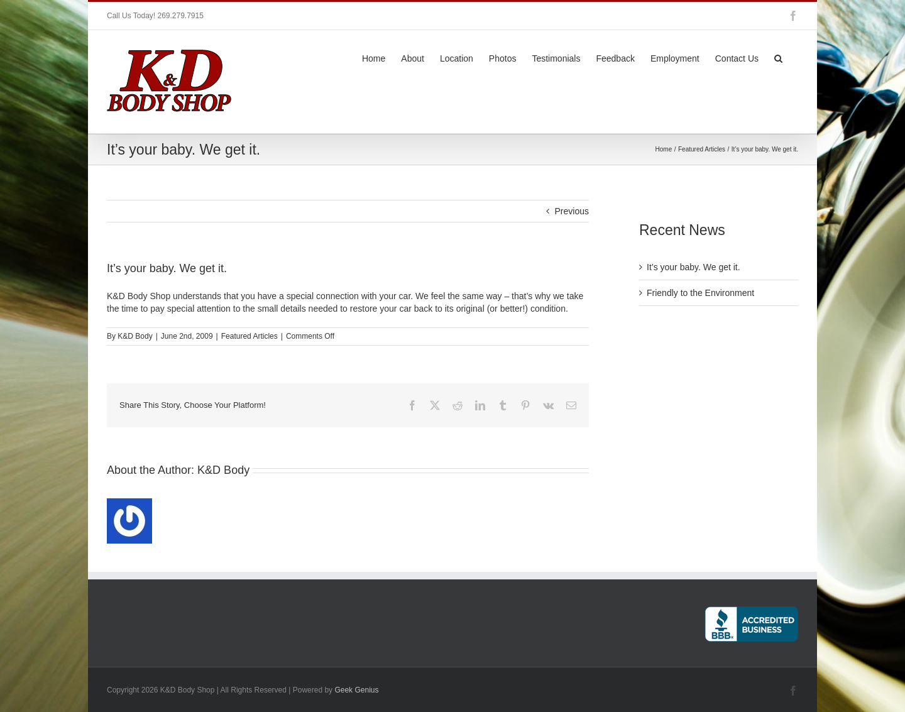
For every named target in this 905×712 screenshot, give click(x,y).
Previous (572, 211)
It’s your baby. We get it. (693, 267)
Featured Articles (249, 336)
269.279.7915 (180, 15)
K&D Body (135, 336)
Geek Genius (356, 690)
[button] (778, 57)
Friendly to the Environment (700, 293)
